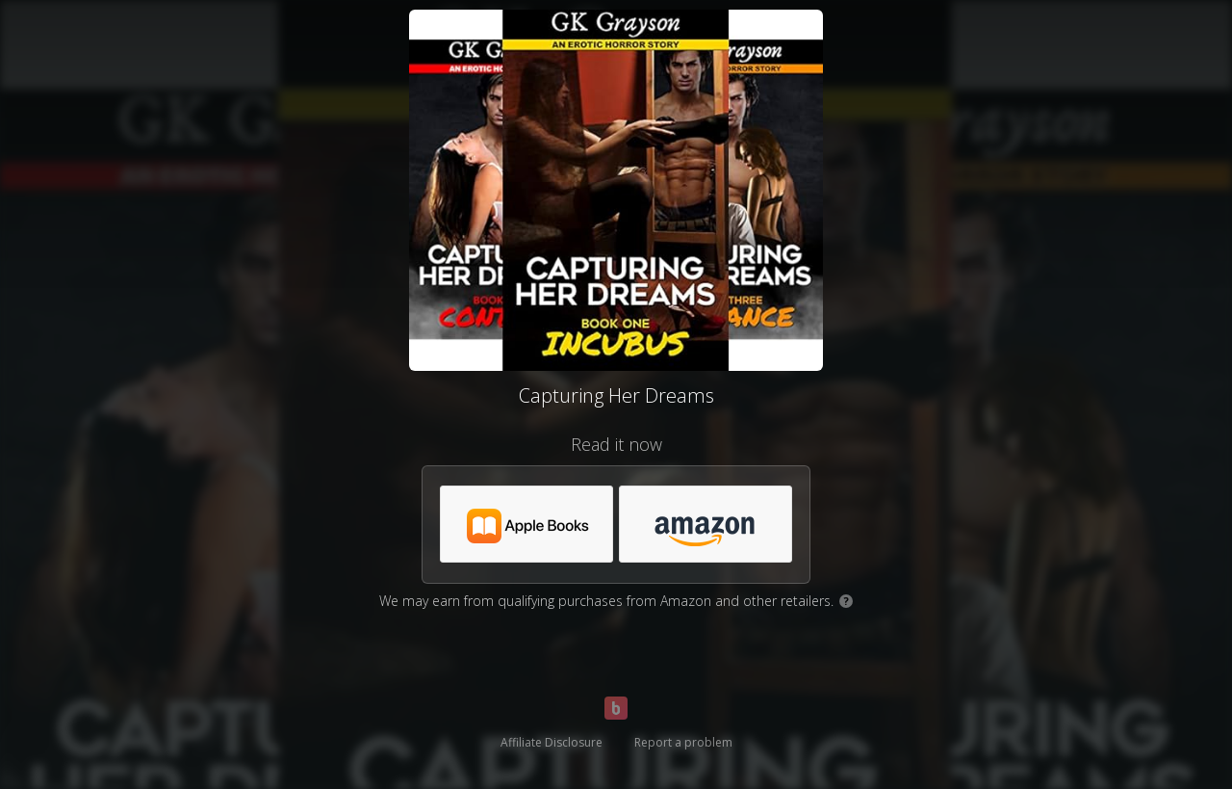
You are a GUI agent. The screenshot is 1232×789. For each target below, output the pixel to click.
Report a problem (683, 742)
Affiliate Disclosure (551, 742)
